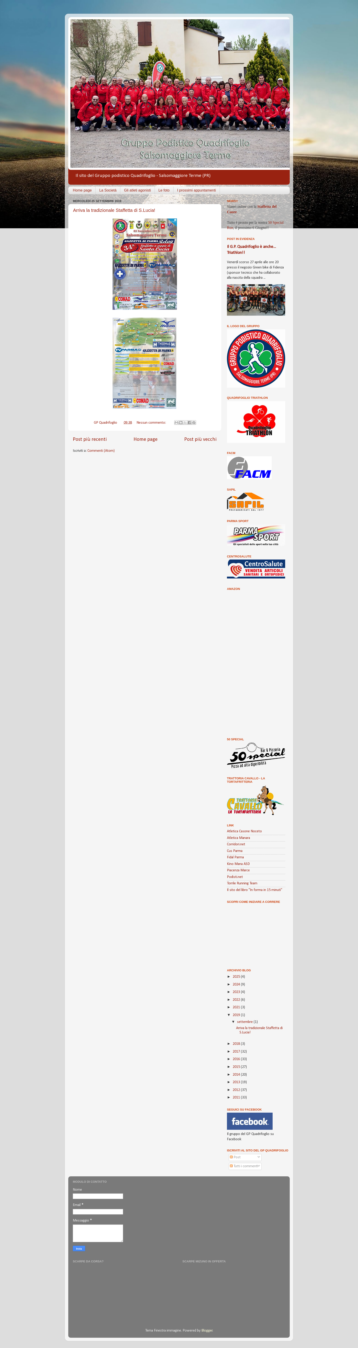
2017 (237, 1052)
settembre (245, 1022)
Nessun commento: (152, 423)
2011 (237, 1097)
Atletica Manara (238, 838)
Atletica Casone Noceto (244, 831)
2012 (237, 1090)
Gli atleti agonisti (137, 190)
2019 (237, 1015)
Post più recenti (90, 439)
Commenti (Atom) (101, 451)
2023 (237, 992)
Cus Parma (234, 851)
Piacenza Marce (238, 870)
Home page (82, 190)
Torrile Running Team (242, 883)
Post (235, 1157)
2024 (237, 984)
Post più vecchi (200, 439)
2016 (237, 1059)
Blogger (207, 1330)
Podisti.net (235, 877)
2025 (237, 977)
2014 (237, 1075)
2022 (237, 1000)
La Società (108, 190)
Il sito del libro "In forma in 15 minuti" (254, 890)
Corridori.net (236, 844)
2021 (237, 1007)
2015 (237, 1067)
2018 (237, 1044)
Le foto (164, 190)
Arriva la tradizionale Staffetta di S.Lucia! (114, 210)
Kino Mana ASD (238, 864)
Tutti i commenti (244, 1166)
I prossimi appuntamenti (196, 190)
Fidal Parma (235, 857)
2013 (237, 1082)
